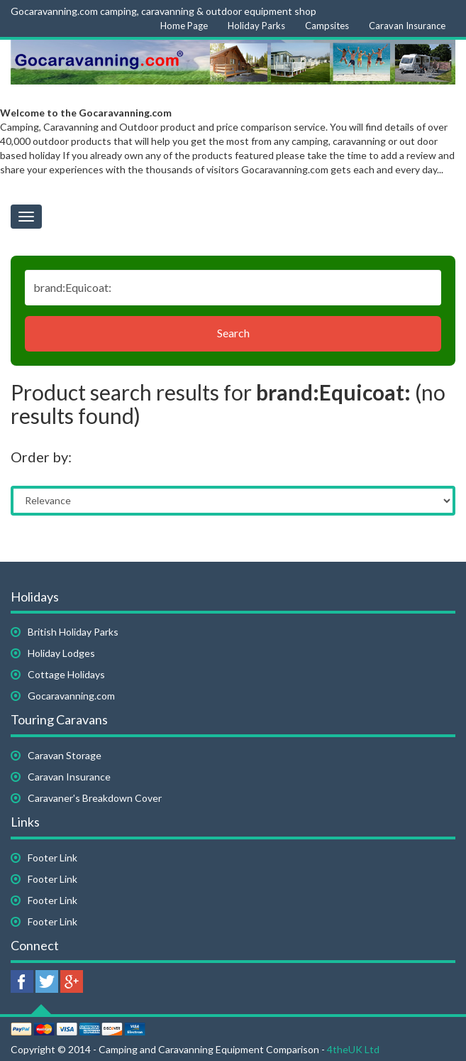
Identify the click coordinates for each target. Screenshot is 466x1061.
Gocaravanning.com (71, 696)
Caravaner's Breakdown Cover (95, 798)
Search (233, 332)
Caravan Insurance (407, 25)
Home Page (184, 25)
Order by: (41, 456)
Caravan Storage (64, 755)
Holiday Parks (256, 25)
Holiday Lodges (61, 653)
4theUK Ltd (353, 1049)
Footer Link (52, 857)
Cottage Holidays (66, 674)
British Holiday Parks (73, 632)
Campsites (327, 25)
